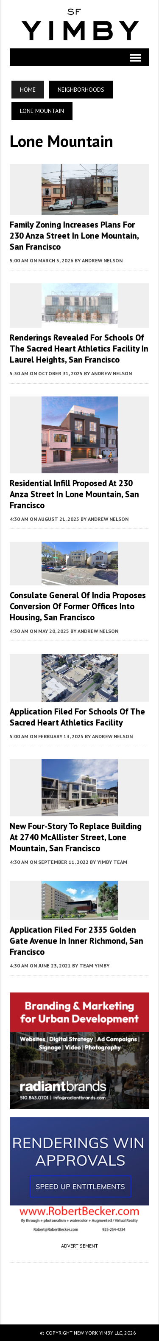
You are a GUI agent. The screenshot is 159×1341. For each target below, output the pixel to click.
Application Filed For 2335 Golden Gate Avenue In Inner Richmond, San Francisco (76, 940)
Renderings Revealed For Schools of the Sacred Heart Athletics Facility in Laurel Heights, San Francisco (79, 348)
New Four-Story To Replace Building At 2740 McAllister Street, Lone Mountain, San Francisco (76, 837)
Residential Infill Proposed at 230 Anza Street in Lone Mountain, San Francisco (74, 494)
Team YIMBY (94, 965)
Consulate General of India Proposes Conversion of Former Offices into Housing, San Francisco (78, 606)
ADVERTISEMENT (79, 1246)
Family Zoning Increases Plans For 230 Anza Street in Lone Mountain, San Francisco (74, 235)
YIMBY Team (112, 862)
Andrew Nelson (102, 260)
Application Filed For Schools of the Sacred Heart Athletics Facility (77, 717)
